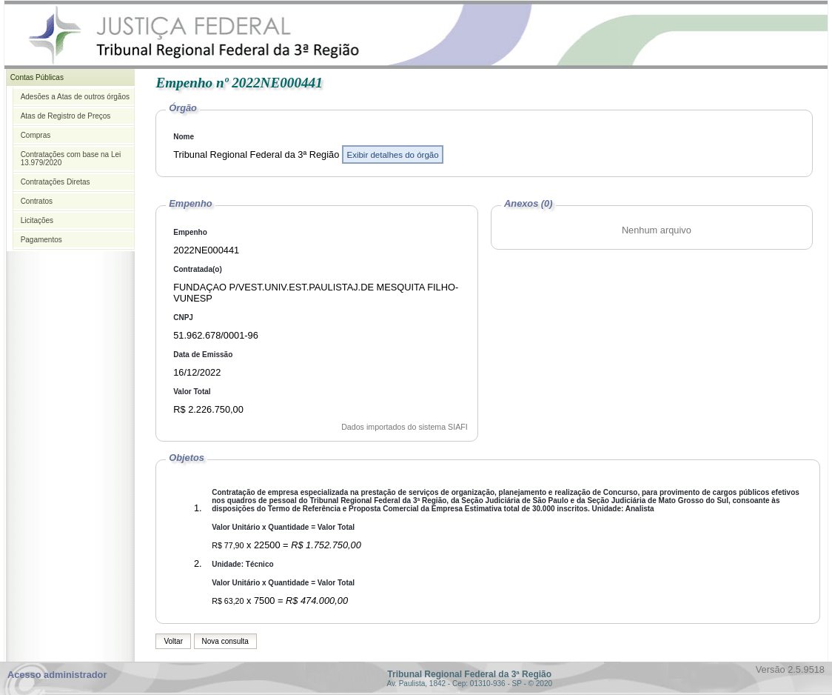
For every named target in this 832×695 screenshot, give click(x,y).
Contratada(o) (197, 269)
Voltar (173, 641)
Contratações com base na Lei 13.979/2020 (71, 158)
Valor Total (191, 392)
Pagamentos (41, 240)
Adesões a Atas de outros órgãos (75, 97)
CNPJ (183, 317)
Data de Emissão (202, 354)
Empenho (190, 232)
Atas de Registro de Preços (66, 116)
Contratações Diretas (55, 182)
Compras (36, 135)
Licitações (37, 220)
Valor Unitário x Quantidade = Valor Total (283, 527)
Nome (183, 137)
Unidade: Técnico (242, 564)
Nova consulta (225, 641)
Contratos (37, 201)
